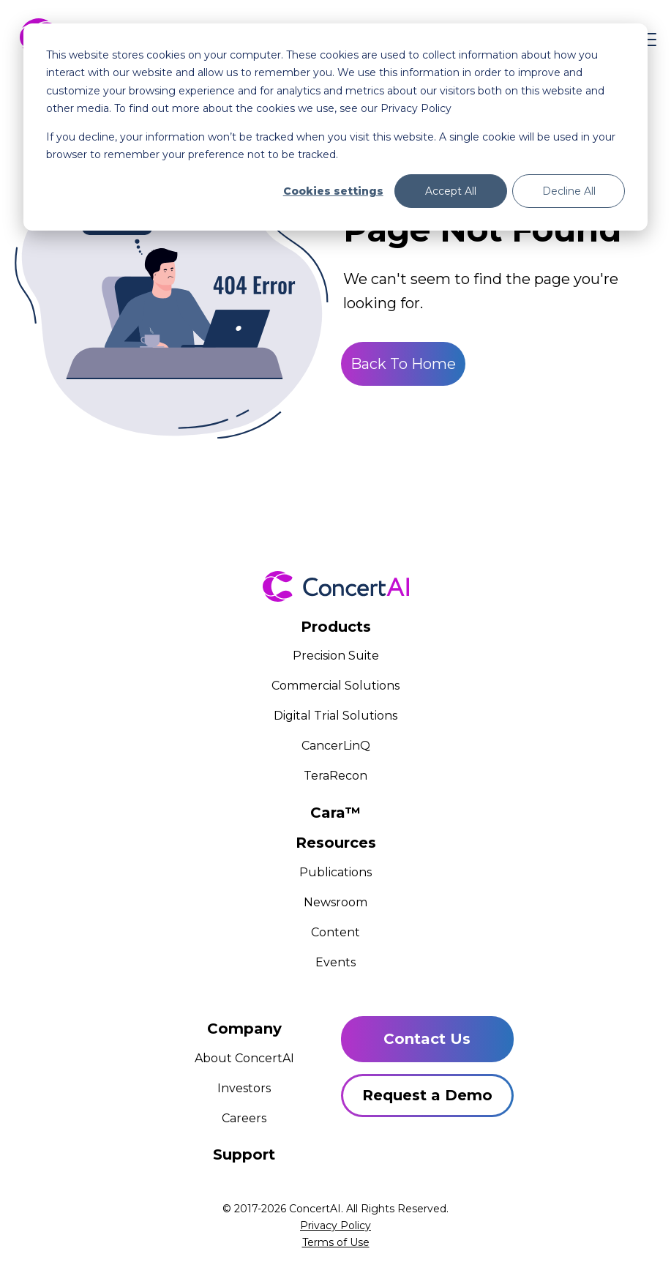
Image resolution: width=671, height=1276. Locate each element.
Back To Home (403, 364)
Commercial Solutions (335, 686)
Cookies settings (333, 191)
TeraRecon (335, 776)
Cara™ (335, 812)
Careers (244, 1118)
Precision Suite (336, 656)
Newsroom (335, 902)
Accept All (450, 191)
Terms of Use (336, 1242)
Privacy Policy (335, 1225)
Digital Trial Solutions (335, 716)
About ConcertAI (244, 1058)
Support (244, 1154)
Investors (244, 1088)
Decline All (569, 191)
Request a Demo (427, 1095)
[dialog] (335, 127)
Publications (335, 872)
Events (335, 962)
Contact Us (427, 1039)
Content (335, 932)
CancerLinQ (335, 746)
